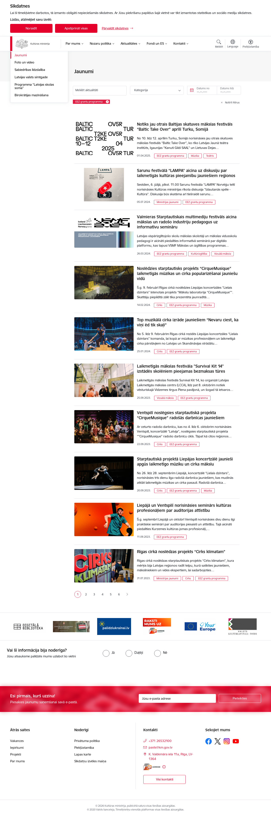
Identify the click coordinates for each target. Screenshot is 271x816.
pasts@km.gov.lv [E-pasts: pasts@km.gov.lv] (160, 747)
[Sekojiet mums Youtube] (236, 741)
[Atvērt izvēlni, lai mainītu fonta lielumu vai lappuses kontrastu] (251, 44)
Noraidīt (31, 28)
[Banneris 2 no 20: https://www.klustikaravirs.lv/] (71, 626)
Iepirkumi (17, 748)
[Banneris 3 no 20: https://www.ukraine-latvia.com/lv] (114, 626)
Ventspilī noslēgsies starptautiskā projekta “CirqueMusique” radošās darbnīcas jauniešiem (180, 415)
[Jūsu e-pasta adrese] (177, 698)
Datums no (203, 88)
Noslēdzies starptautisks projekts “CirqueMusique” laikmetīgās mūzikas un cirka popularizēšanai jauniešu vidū (187, 273)
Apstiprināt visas (76, 28)
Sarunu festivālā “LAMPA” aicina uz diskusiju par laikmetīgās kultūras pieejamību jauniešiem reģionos (186, 173)
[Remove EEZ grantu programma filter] (107, 101)
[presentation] (35, 670)
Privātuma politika (87, 741)
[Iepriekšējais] (20, 626)
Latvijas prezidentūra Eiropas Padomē (35, 91)
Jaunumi (21, 101)
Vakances (17, 741)
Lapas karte (82, 754)
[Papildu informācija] (164, 766)
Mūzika (195, 155)
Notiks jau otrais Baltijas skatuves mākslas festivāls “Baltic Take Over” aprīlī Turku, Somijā (184, 127)
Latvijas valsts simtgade (31, 123)
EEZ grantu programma (170, 155)
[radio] (109, 652)
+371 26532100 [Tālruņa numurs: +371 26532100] (160, 741)
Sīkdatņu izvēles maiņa (90, 761)
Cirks (159, 305)
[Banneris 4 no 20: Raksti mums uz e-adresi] (157, 626)
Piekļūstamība (84, 748)
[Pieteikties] (240, 698)
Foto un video (24, 108)
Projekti (15, 754)
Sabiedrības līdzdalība (30, 115)
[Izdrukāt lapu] (250, 70)
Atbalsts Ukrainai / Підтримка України (36, 80)
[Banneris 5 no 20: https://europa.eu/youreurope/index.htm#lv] (200, 626)
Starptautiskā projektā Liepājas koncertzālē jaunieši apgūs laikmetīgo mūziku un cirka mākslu (185, 461)
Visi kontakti (164, 779)
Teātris (210, 155)
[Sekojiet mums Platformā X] (217, 741)
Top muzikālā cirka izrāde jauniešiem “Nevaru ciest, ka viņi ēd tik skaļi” (187, 322)
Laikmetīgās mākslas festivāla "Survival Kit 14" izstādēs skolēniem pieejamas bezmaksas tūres (181, 369)
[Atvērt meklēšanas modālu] (219, 44)
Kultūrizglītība (199, 253)
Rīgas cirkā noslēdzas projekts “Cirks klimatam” (181, 551)
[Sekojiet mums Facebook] (208, 741)
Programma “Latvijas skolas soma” (34, 131)
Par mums (17, 761)
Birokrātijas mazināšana (31, 141)
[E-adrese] (151, 766)
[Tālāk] (251, 626)
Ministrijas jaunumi (167, 202)
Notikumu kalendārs (29, 72)
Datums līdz (227, 88)
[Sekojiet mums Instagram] (227, 741)
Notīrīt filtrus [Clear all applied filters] (232, 102)
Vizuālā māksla (222, 253)
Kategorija (141, 90)
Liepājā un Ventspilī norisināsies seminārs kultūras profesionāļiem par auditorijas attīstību (184, 508)
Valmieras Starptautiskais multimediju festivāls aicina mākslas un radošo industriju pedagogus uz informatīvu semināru (186, 221)
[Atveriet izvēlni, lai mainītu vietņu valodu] (233, 44)
